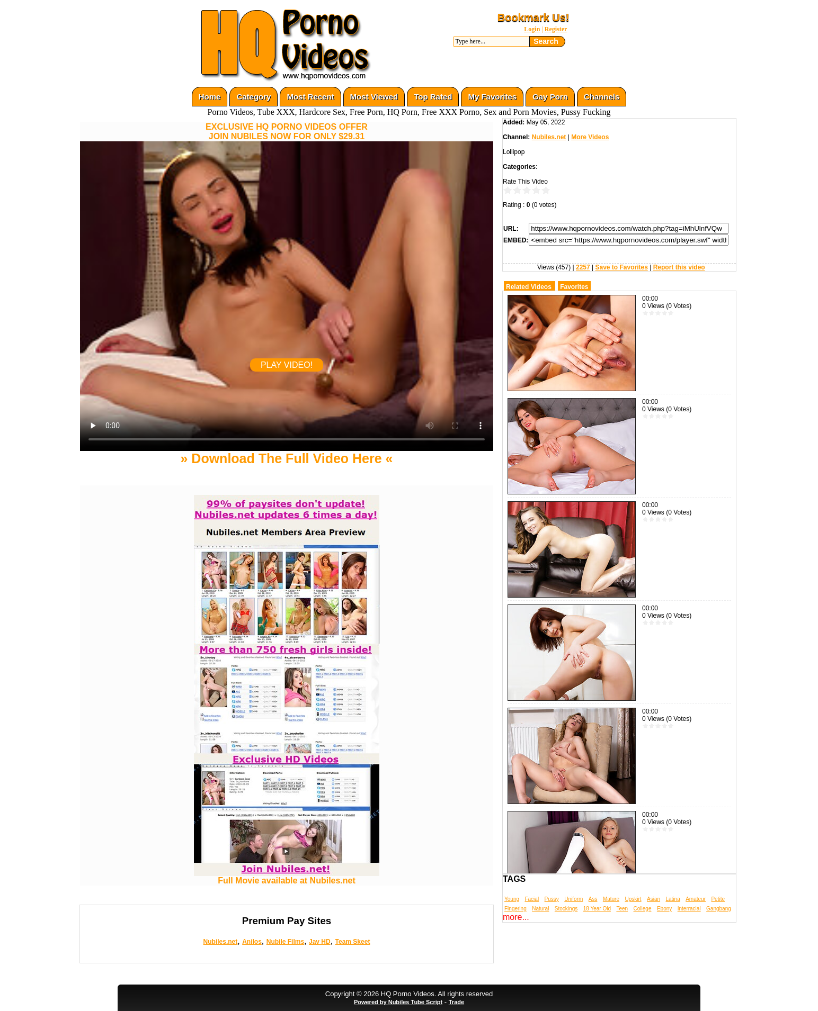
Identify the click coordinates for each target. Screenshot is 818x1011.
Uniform (573, 899)
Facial (531, 899)
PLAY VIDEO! (287, 364)
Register (556, 29)
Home (210, 96)
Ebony (664, 908)
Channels (602, 96)
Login (532, 29)
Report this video (679, 267)
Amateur (696, 899)
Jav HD (320, 941)
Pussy (552, 899)
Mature (611, 899)
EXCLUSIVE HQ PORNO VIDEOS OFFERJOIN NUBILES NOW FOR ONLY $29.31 (287, 131)
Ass (593, 899)
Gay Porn (550, 96)
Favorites (574, 287)
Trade (456, 1002)
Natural (540, 908)
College (643, 908)
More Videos (590, 137)
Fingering (515, 908)
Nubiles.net (220, 941)
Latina (673, 899)
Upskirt (633, 899)
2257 (583, 267)
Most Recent (310, 96)
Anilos (252, 941)
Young (511, 899)
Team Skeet (352, 941)
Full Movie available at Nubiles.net (286, 877)
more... (516, 917)
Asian (653, 899)
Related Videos (529, 287)
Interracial (689, 908)
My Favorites (492, 96)
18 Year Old (597, 908)
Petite (718, 899)
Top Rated (433, 96)
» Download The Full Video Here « (286, 458)
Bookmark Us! (533, 17)
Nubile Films (285, 941)
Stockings (566, 908)
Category (253, 96)
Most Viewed (374, 96)
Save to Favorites (621, 267)
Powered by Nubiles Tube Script (398, 1002)
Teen (622, 908)
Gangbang (718, 908)
